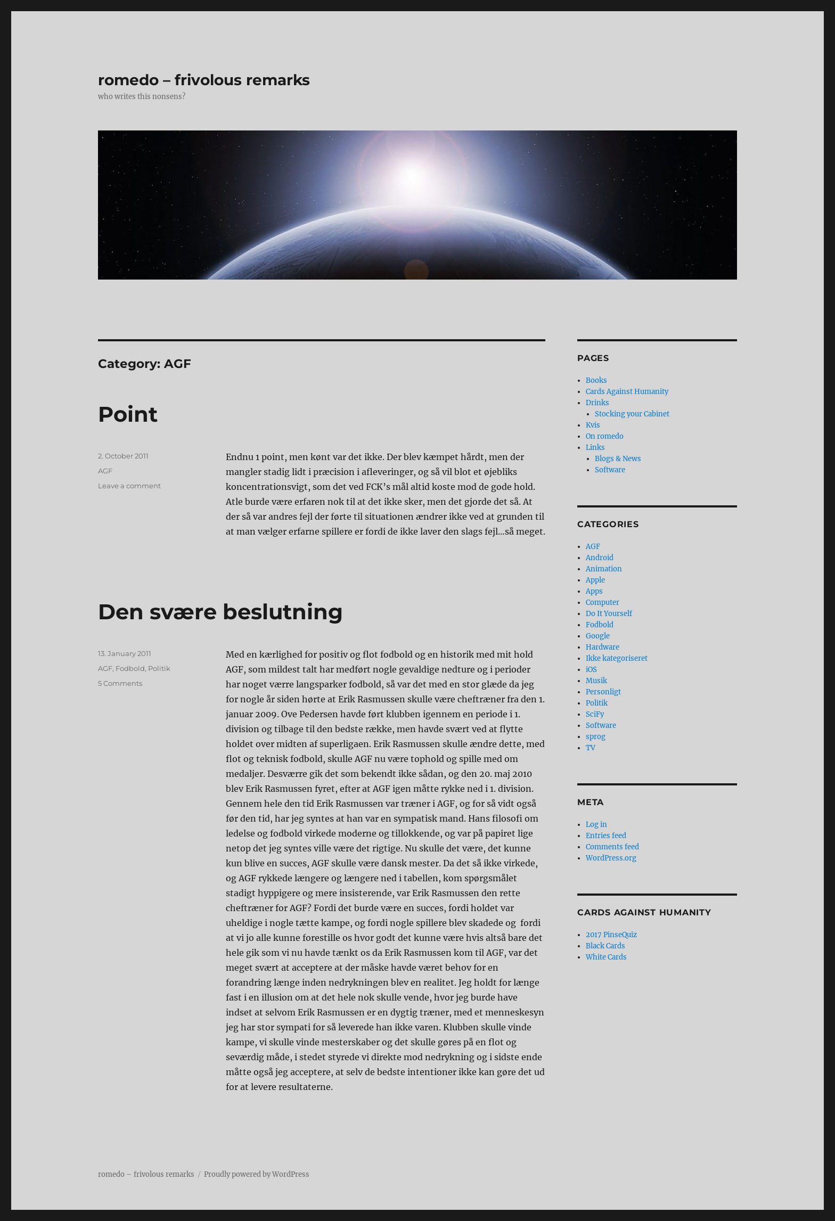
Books (596, 380)
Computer (602, 602)
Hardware (602, 647)
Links (595, 447)
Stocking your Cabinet (632, 414)
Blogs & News (618, 458)
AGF (105, 470)
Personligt (603, 691)
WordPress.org (611, 858)
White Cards (606, 957)
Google (598, 636)
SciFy (595, 714)
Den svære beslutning (220, 612)
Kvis (593, 425)
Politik (159, 668)
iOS (591, 669)
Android (599, 557)
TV (590, 747)
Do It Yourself (609, 613)
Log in (596, 824)
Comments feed (612, 846)
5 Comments (120, 683)
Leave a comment (129, 485)
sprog (595, 736)
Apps (594, 591)
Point (128, 414)
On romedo (605, 436)
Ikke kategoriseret (617, 658)
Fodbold (130, 668)
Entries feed (606, 835)
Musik (596, 680)
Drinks (597, 402)
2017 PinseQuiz (611, 934)
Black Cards (605, 945)
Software (610, 469)
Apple (595, 580)
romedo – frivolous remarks (204, 80)
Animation (604, 568)
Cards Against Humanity (627, 391)
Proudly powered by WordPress (256, 1174)
